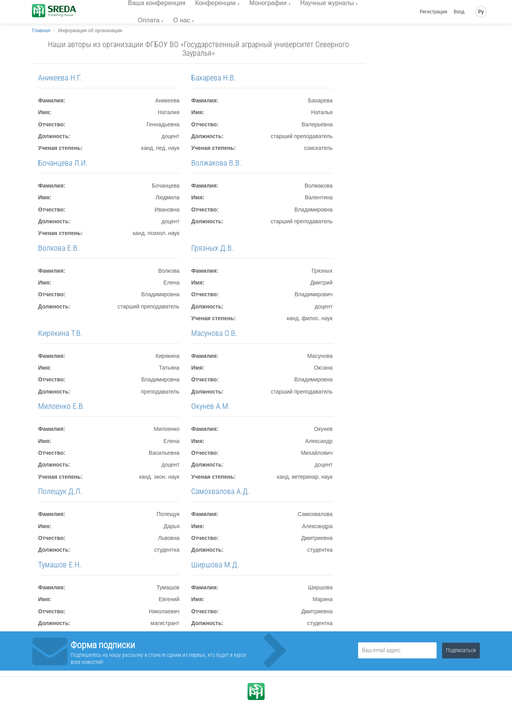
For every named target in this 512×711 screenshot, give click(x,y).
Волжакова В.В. (216, 163)
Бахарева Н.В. (213, 77)
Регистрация (433, 12)
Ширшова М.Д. (215, 564)
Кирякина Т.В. (60, 333)
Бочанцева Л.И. (63, 163)
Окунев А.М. (210, 406)
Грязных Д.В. (212, 248)
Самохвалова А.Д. (220, 491)
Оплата (148, 20)
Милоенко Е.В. (61, 406)
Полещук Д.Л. (60, 491)
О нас (181, 20)
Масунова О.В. (214, 333)
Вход (459, 12)
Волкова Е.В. (58, 248)
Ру (481, 12)
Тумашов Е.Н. (59, 564)
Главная (41, 30)
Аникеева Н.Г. (59, 77)
